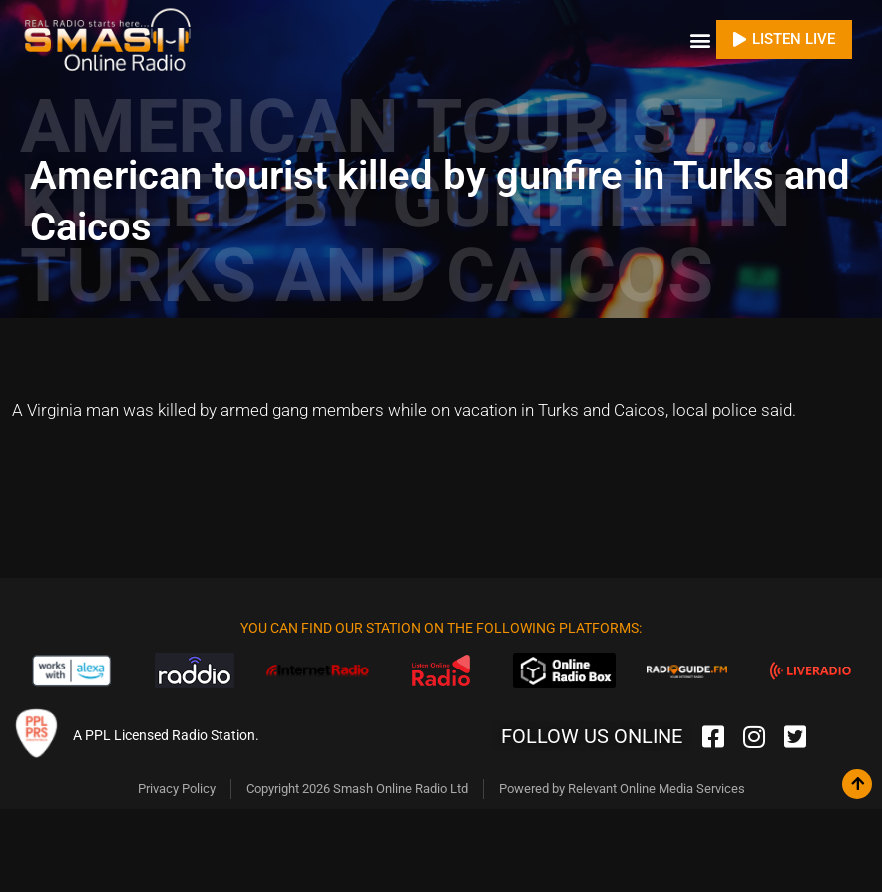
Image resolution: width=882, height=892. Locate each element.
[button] (699, 39)
